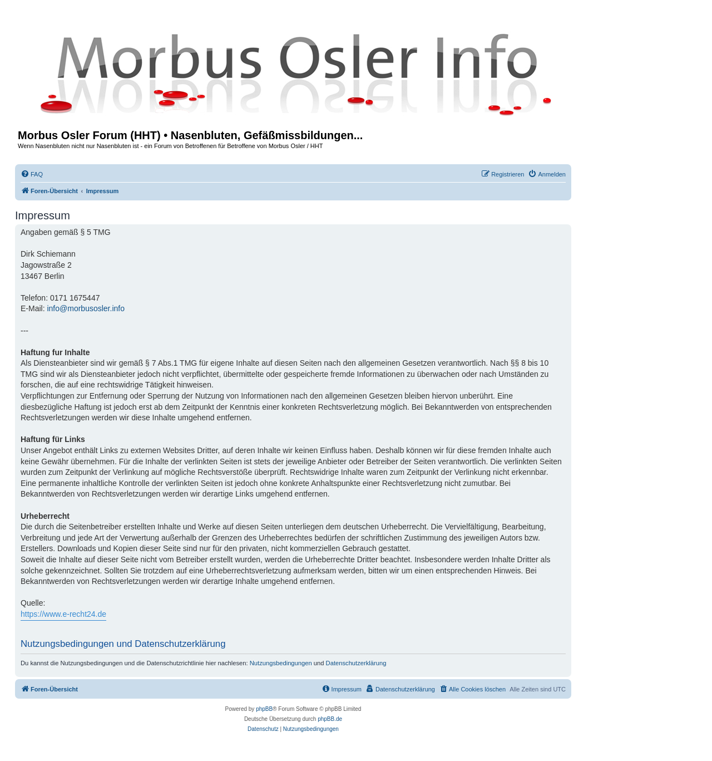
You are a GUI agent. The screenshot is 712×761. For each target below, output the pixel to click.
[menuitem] (32, 174)
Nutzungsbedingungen (281, 663)
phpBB (264, 709)
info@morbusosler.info (86, 308)
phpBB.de (330, 719)
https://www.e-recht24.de (63, 614)
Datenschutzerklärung (356, 663)
